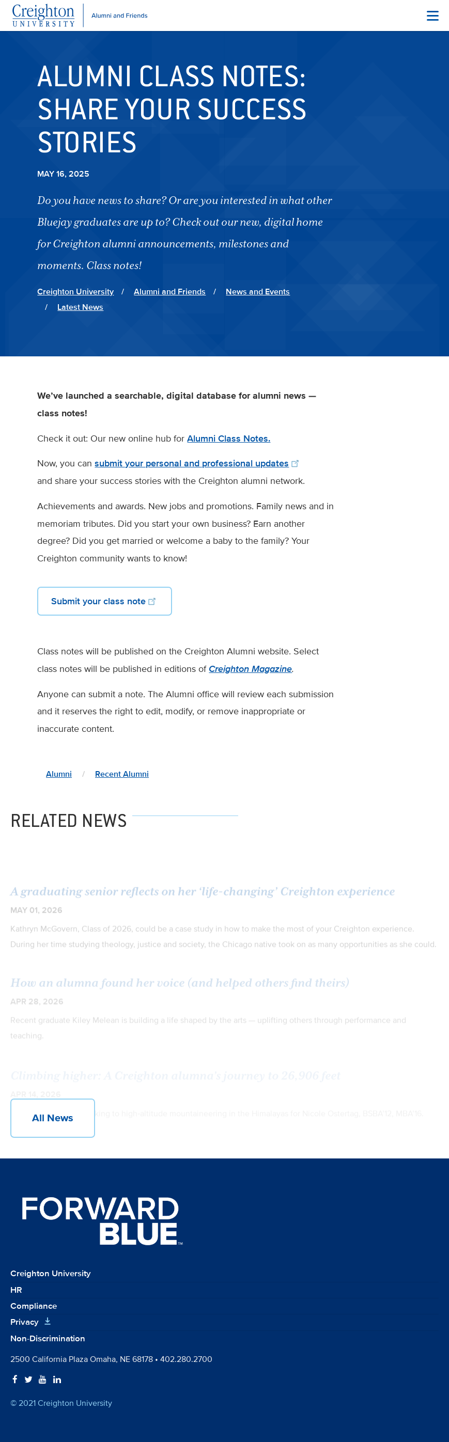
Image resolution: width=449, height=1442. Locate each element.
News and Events (258, 292)
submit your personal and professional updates (198, 463)
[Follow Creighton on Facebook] (15, 1380)
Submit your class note (104, 600)
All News (52, 1118)
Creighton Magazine (250, 669)
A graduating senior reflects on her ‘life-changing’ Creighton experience (202, 898)
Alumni (59, 774)
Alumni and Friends (170, 292)
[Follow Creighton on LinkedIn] (57, 1380)
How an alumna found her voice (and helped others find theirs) (179, 988)
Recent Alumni (122, 774)
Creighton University (75, 292)
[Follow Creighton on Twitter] (28, 1380)
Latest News (80, 307)
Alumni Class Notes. (228, 438)
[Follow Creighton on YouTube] (43, 1380)
